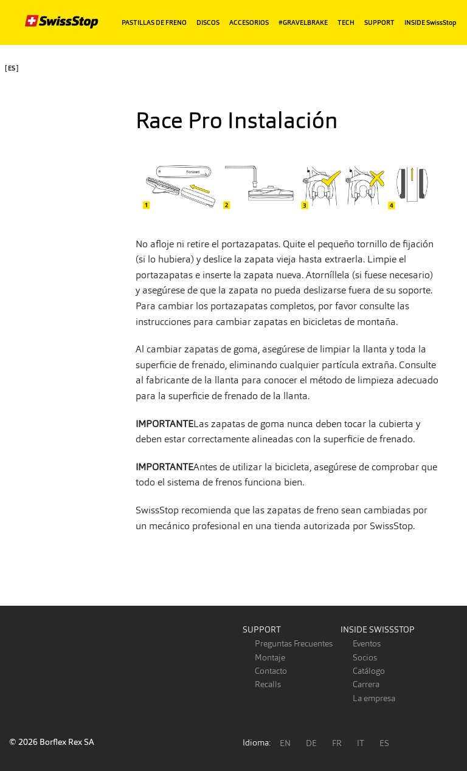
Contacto (271, 670)
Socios (365, 657)
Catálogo (369, 670)
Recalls (268, 684)
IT (360, 743)
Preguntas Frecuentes (294, 643)
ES (384, 743)
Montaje (270, 657)
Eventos (367, 643)
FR (337, 743)
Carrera (366, 684)
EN (285, 743)
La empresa (374, 698)
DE (311, 743)
